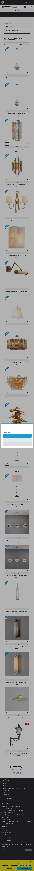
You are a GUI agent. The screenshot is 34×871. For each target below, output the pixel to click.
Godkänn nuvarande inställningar (17, 436)
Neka (17, 444)
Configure (17, 440)
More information (7, 432)
